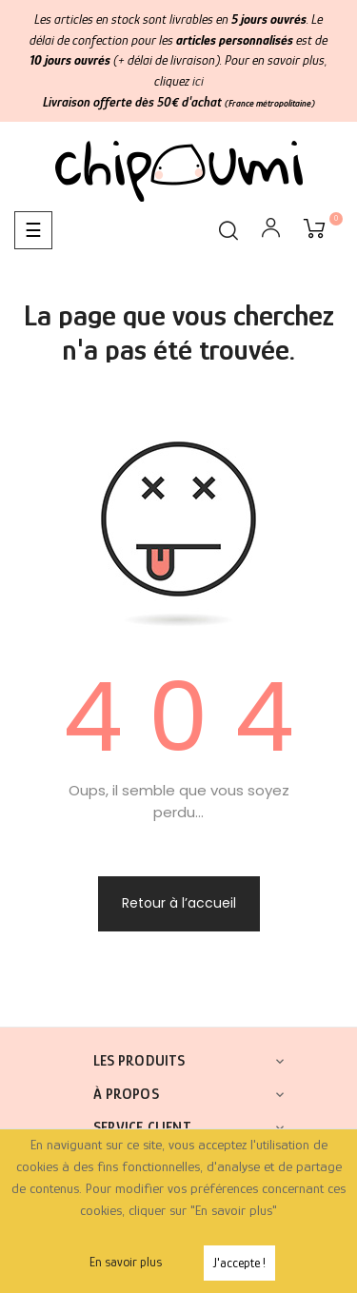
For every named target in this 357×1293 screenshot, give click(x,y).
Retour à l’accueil (179, 902)
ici (198, 80)
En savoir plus (125, 1261)
